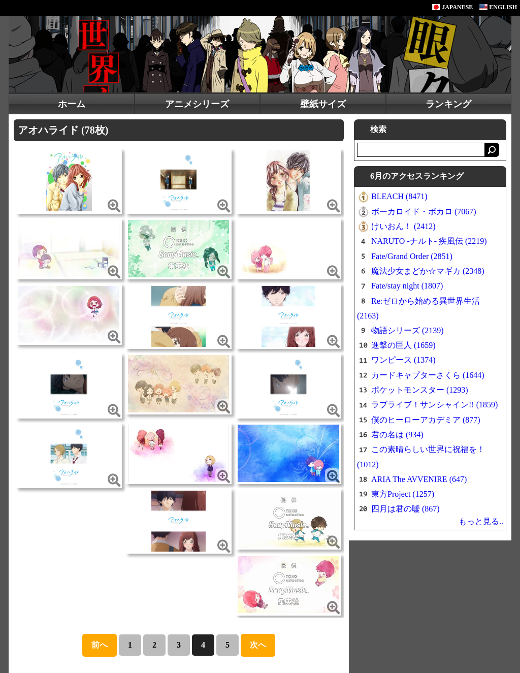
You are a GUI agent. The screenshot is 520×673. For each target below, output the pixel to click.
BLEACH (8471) (399, 196)
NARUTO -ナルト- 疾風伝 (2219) (429, 241)
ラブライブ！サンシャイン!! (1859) (434, 404)
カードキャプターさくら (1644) (427, 375)
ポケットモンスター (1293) (419, 390)
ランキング (448, 104)
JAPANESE (452, 7)
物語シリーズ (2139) (407, 330)
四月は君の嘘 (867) (405, 508)
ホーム (71, 104)
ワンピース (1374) (403, 360)
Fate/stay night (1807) (407, 285)
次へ (258, 644)
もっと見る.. (481, 521)
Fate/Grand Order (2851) (411, 256)
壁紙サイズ (323, 104)
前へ (99, 644)
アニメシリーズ (197, 104)
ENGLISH (498, 7)
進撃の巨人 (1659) (403, 345)
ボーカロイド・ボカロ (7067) (423, 211)
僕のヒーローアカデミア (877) (425, 419)
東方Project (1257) (402, 494)
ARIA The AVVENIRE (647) (419, 479)
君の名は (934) (397, 434)
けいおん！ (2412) (403, 226)
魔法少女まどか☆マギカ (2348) (427, 271)
